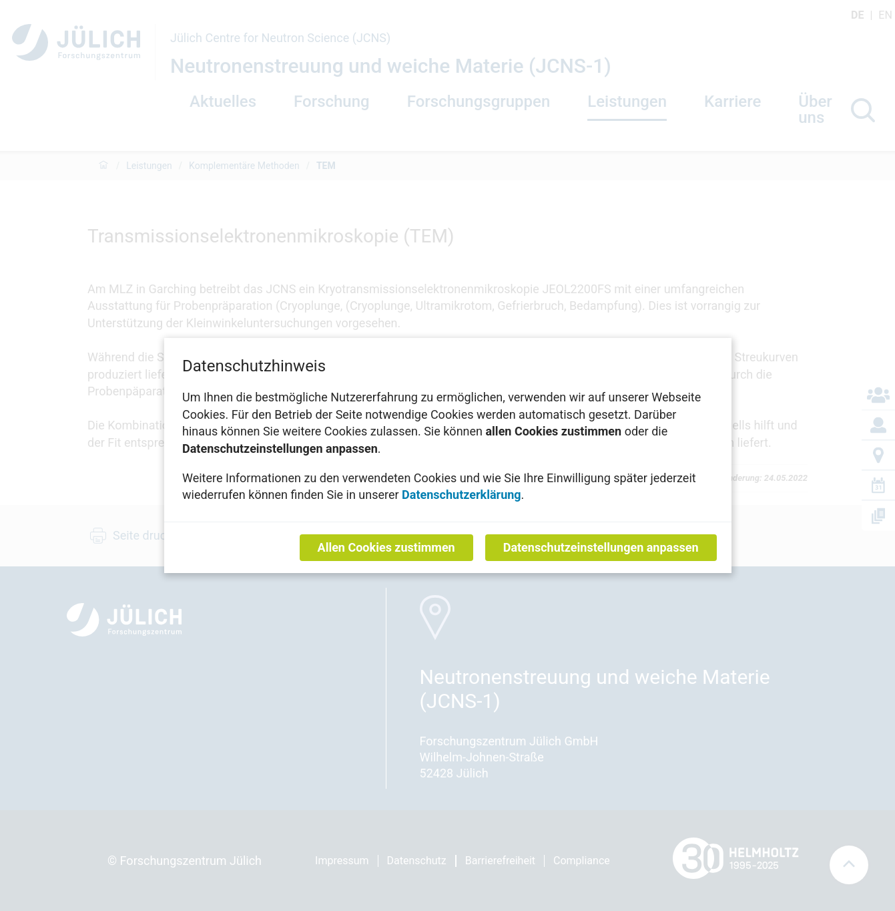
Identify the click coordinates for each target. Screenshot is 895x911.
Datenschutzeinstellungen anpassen (600, 547)
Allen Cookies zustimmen (386, 547)
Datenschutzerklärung (461, 495)
